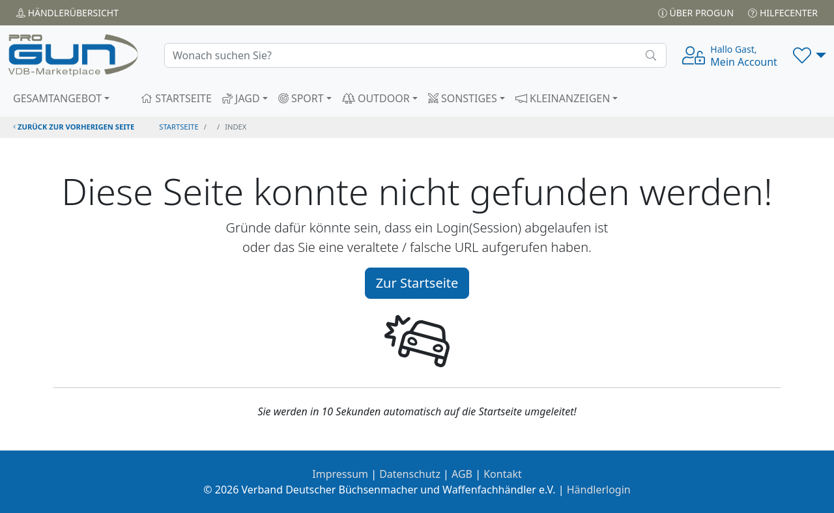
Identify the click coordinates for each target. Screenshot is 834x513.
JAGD (241, 98)
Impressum (340, 474)
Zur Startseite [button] (417, 283)
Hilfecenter (783, 13)
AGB (462, 474)
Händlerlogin (599, 489)
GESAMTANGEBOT (57, 98)
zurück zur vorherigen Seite (73, 127)
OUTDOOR (376, 98)
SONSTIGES (462, 98)
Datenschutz (409, 474)
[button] (809, 55)
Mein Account (743, 56)
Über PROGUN (696, 13)
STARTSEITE (176, 98)
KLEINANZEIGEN (563, 98)
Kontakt (502, 474)
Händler (67, 13)
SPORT (301, 98)
